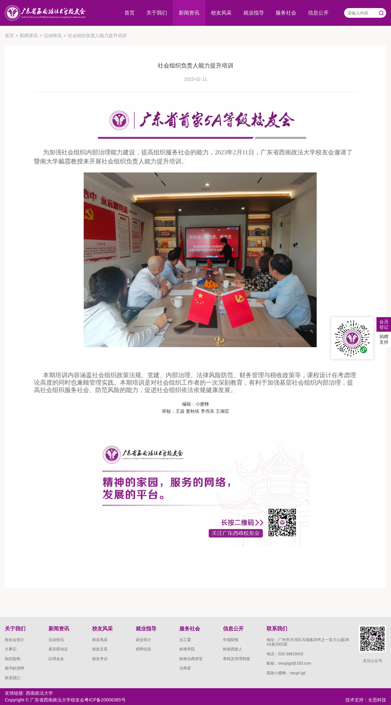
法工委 (185, 640)
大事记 (10, 649)
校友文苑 (100, 649)
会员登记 (383, 324)
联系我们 (12, 678)
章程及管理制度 (236, 659)
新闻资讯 (189, 13)
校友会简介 (14, 640)
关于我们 (156, 13)
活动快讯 (53, 35)
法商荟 (185, 668)
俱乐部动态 (58, 649)
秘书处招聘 (14, 668)
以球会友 (56, 659)
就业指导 (253, 13)
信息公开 (318, 13)
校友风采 (221, 13)
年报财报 (230, 640)
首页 (129, 13)
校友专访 (100, 659)
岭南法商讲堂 (191, 659)
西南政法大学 (39, 693)
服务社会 (286, 13)
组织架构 (12, 659)
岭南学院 (187, 649)
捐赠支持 (383, 339)
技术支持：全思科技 (365, 699)
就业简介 (143, 640)
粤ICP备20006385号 (105, 699)
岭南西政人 (232, 649)
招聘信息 (143, 649)
